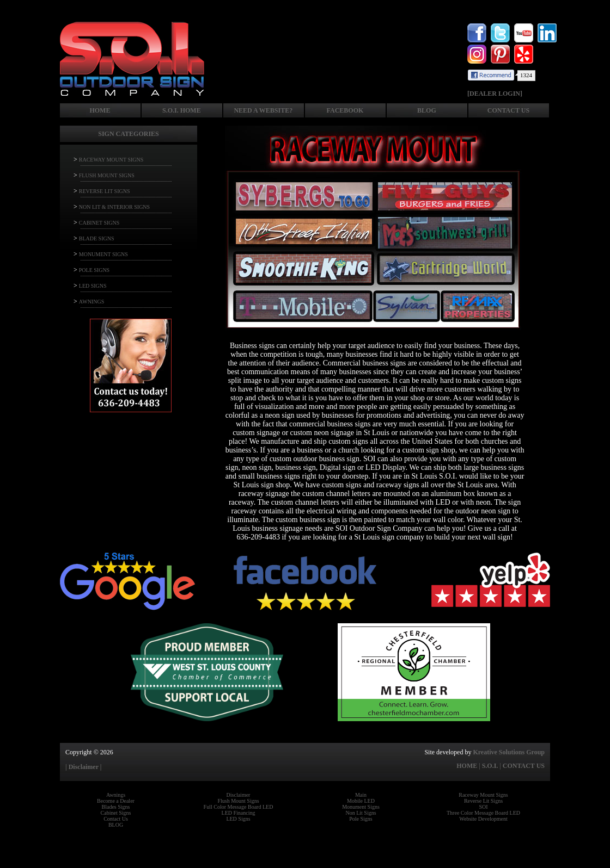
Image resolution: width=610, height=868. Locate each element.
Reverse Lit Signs (483, 801)
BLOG (426, 110)
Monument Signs (361, 807)
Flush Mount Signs (238, 801)
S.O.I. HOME (181, 110)
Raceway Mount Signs (483, 795)
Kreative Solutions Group (509, 752)
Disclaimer (239, 795)
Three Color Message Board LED (483, 813)
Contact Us (115, 819)
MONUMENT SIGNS (103, 254)
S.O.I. (490, 766)
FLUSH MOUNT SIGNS (107, 175)
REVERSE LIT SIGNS (104, 191)
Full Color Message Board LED (238, 807)
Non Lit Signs (360, 813)
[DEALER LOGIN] (494, 93)
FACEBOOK (345, 110)
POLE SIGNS (94, 270)
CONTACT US (508, 110)
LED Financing (238, 813)
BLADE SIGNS (96, 238)
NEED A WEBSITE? (263, 110)
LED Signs (238, 819)
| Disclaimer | (83, 767)
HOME (99, 110)
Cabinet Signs (116, 813)
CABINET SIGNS (99, 223)
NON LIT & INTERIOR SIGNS (114, 207)
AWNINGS (91, 302)
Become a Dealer (116, 801)
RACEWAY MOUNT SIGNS (111, 160)
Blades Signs (116, 807)
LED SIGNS (93, 286)
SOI (483, 807)
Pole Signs (361, 819)
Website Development (483, 819)
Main (361, 795)
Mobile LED (361, 801)
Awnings (115, 795)
